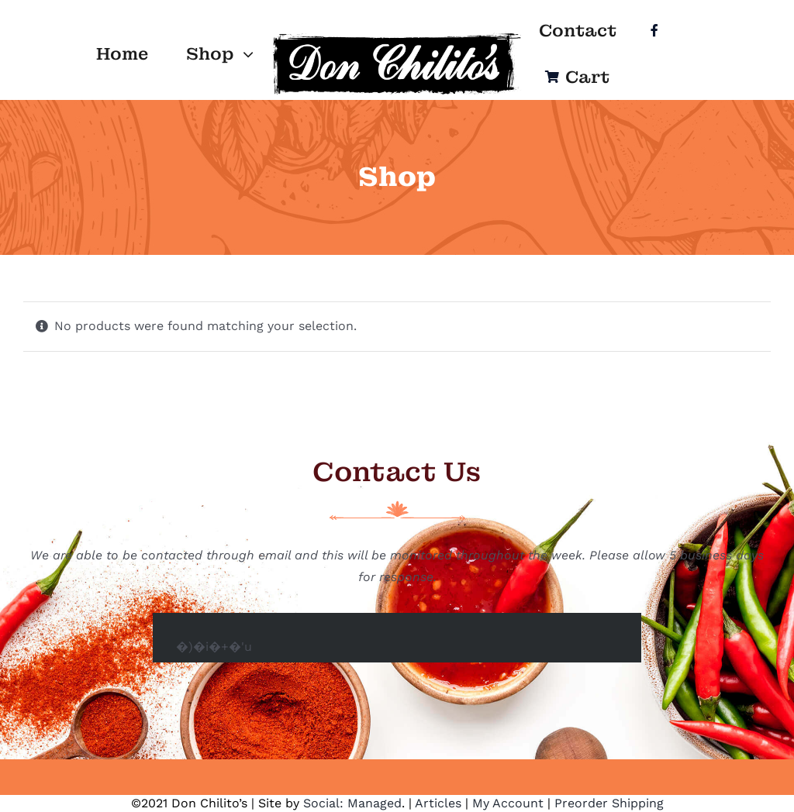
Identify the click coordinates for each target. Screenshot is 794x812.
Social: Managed (352, 803)
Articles (438, 803)
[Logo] (396, 36)
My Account (508, 803)
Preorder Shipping (609, 803)
